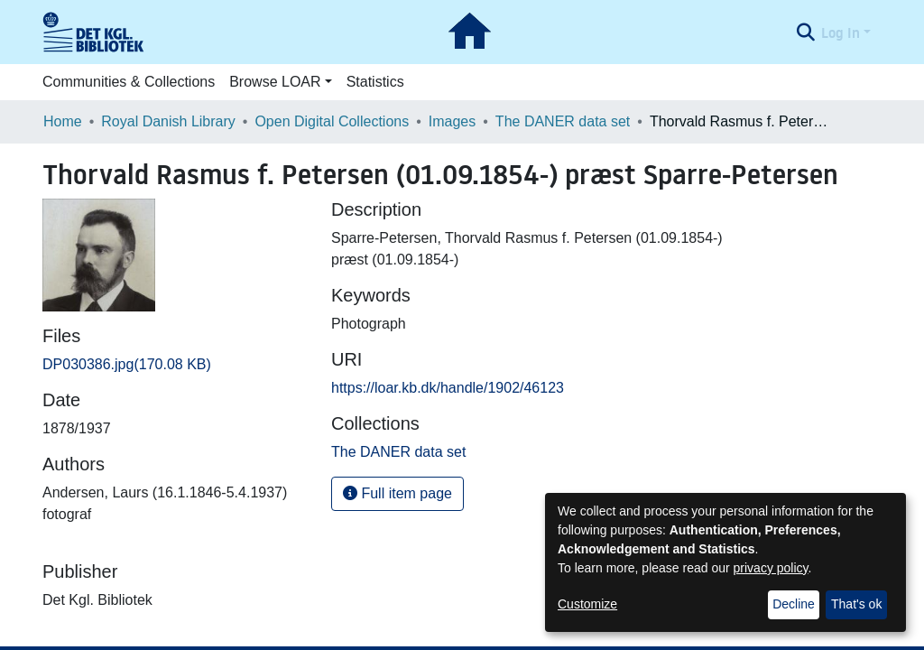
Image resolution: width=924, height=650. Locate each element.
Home (62, 121)
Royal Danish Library (168, 121)
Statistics (375, 81)
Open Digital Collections (331, 121)
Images (452, 121)
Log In (840, 32)
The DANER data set (562, 121)
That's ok (856, 604)
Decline (793, 604)
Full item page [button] (397, 493)
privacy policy (771, 568)
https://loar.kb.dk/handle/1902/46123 (447, 387)
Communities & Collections (128, 81)
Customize (587, 604)
